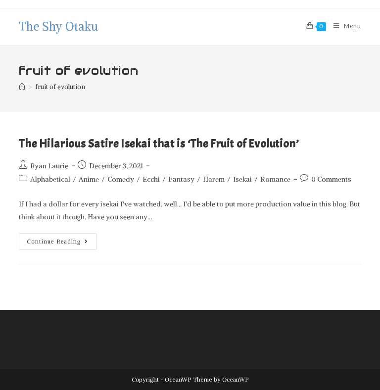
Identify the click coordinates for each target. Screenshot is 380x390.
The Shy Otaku (58, 26)
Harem (214, 179)
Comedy (120, 179)
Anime (89, 179)
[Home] (22, 87)
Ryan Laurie (49, 165)
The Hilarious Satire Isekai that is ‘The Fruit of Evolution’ (158, 143)
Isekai (242, 179)
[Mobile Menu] (343, 26)
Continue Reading (61, 239)
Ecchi (151, 179)
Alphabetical (50, 179)
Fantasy (181, 179)
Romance (275, 179)
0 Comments (331, 179)
